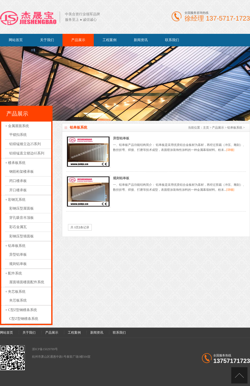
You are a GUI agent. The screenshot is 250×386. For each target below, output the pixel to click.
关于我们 (47, 40)
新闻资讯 (141, 40)
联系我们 (172, 40)
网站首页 (16, 40)
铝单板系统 (234, 127)
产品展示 (78, 40)
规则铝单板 (121, 178)
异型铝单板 (121, 138)
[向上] (239, 375)
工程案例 (109, 40)
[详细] (230, 150)
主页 (206, 127)
